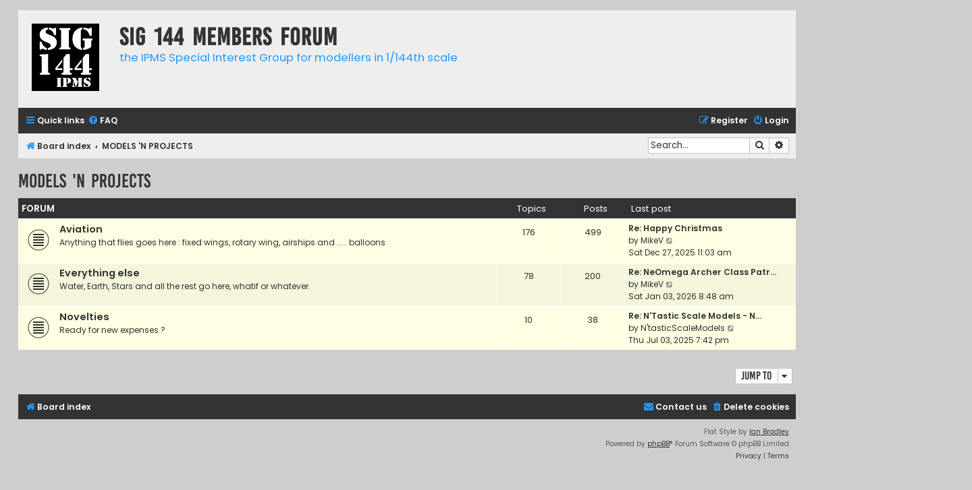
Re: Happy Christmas (675, 228)
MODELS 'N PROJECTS (84, 181)
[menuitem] (102, 121)
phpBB (658, 444)
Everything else (99, 273)
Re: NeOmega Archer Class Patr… (702, 272)
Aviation (81, 229)
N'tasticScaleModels (683, 328)
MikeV (652, 240)
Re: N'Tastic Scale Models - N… (694, 315)
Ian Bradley (769, 432)
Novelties (84, 317)
